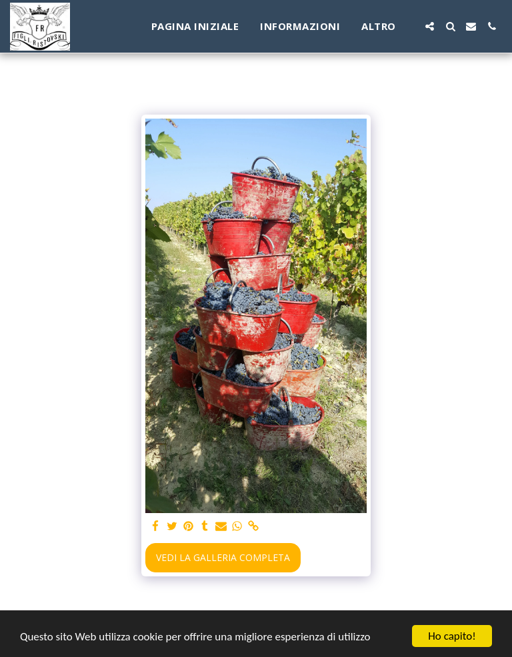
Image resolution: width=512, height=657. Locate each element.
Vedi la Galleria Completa (223, 557)
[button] (429, 26)
